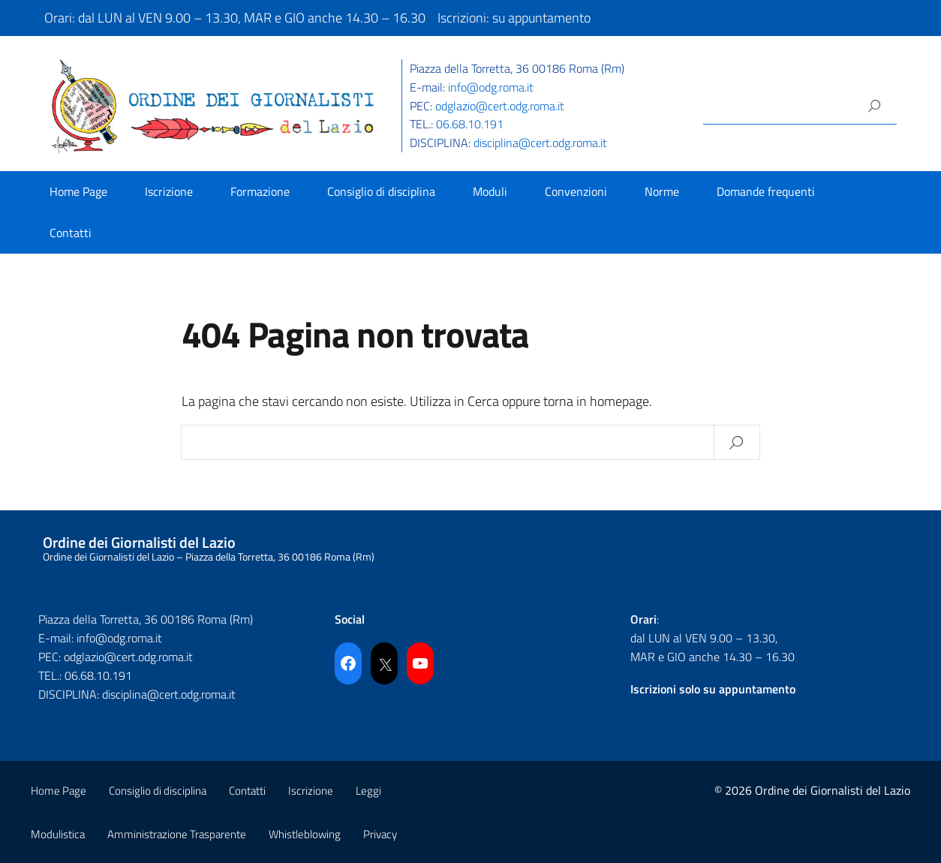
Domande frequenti (766, 191)
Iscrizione (169, 191)
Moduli (490, 191)
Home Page (78, 191)
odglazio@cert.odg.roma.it (499, 106)
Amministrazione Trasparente (176, 834)
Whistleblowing (305, 834)
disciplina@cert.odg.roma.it (540, 143)
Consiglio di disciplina (381, 191)
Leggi (368, 790)
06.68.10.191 (470, 124)
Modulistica (58, 834)
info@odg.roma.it (491, 87)
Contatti (71, 233)
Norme (662, 191)
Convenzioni (576, 191)
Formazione (260, 191)
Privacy (380, 834)
